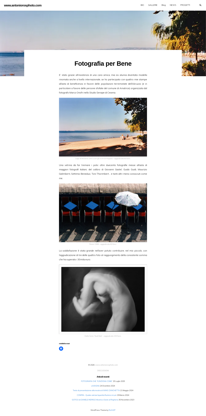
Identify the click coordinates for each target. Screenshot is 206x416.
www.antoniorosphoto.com (106, 365)
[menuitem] (142, 5)
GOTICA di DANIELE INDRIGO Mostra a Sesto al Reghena (95, 400)
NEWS (173, 5)
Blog (164, 5)
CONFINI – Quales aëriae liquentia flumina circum (97, 395)
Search (201, 5)
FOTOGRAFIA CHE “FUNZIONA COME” (97, 381)
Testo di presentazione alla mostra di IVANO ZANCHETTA (96, 390)
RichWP (112, 410)
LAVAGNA (95, 386)
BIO (142, 5)
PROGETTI (185, 5)
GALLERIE (152, 5)
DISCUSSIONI (103, 370)
